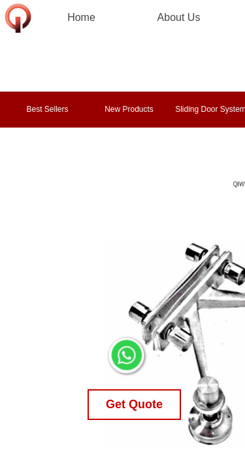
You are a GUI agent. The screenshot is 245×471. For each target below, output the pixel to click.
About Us (179, 17)
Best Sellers (47, 109)
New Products (129, 109)
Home (81, 17)
